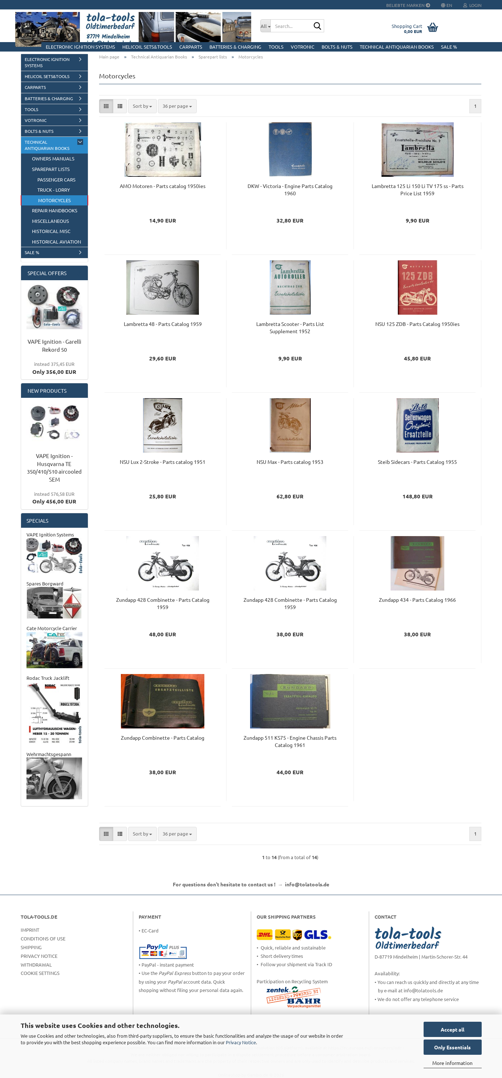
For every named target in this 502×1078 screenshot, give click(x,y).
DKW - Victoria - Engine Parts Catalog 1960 (290, 189)
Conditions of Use (43, 938)
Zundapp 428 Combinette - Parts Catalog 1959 (162, 603)
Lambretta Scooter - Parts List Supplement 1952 (290, 327)
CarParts (190, 47)
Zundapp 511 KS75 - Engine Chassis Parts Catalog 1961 (290, 741)
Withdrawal (36, 964)
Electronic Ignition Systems (80, 47)
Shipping (31, 947)
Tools (276, 47)
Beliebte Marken (408, 5)
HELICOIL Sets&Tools (147, 47)
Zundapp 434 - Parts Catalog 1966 (417, 599)
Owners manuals (53, 158)
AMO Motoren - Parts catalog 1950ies (162, 186)
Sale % (449, 47)
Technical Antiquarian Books (397, 47)
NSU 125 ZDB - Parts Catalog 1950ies (417, 323)
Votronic (302, 47)
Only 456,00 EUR (54, 498)
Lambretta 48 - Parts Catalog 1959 (163, 323)
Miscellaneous (50, 221)
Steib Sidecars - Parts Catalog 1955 (417, 461)
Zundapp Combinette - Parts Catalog (162, 737)
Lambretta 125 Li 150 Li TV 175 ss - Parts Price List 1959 (418, 189)
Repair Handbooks (54, 210)
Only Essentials (452, 1047)
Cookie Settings (40, 973)
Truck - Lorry (53, 190)
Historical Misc (51, 231)
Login (472, 5)
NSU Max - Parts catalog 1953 (290, 461)
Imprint (30, 930)
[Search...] (265, 25)
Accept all (452, 1029)
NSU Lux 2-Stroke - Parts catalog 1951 (162, 461)
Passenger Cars (56, 179)
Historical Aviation (56, 241)
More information (452, 1062)
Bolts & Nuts (337, 47)
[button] (106, 106)
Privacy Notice (241, 1042)
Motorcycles (54, 200)
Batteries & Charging (235, 47)
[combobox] (142, 106)
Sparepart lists (51, 169)
